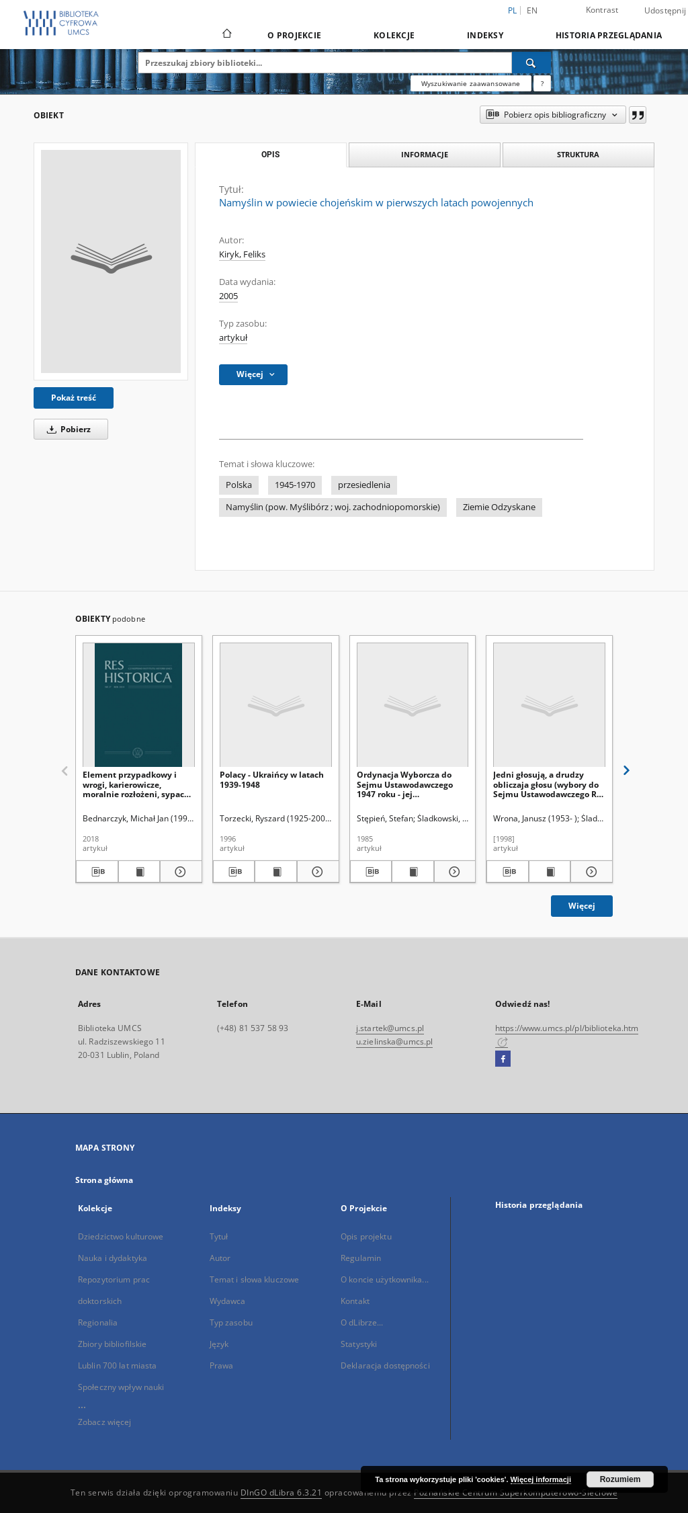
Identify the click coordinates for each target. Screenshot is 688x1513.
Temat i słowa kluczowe (255, 1279)
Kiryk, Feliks (242, 254)
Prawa (222, 1365)
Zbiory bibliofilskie (112, 1344)
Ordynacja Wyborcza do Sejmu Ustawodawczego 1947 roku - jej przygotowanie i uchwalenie (405, 784)
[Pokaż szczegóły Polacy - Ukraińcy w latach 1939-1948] (316, 872)
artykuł (233, 337)
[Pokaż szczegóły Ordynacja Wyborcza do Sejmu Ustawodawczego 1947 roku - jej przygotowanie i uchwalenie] (453, 872)
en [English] (532, 10)
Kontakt (355, 1301)
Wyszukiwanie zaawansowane (471, 83)
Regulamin (361, 1258)
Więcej (581, 905)
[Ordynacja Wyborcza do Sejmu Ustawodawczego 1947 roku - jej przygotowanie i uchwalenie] (412, 705)
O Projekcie (294, 35)
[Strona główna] (226, 35)
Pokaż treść (73, 397)
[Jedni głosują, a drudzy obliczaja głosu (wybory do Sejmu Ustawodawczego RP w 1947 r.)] (549, 705)
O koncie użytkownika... (385, 1279)
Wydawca (228, 1301)
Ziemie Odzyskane (499, 507)
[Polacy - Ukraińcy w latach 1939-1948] (275, 705)
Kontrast (602, 9)
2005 (228, 296)
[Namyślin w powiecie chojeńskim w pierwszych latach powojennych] (111, 261)
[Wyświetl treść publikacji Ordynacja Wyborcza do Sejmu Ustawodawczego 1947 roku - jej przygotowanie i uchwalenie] (412, 872)
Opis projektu (366, 1236)
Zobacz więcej (105, 1422)
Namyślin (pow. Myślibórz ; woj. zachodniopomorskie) (333, 507)
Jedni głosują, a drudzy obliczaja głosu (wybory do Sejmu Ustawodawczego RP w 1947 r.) (547, 784)
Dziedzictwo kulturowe (121, 1236)
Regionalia (98, 1322)
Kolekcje (394, 35)
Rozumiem (620, 1479)
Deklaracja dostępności (385, 1365)
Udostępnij (665, 10)
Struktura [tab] (578, 154)
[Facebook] (503, 1059)
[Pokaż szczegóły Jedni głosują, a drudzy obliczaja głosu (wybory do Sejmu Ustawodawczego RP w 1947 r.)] (589, 872)
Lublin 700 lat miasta (117, 1365)
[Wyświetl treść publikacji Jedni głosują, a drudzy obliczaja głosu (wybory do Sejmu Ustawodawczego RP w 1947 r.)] (549, 872)
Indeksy (485, 35)
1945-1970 (295, 485)
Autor (220, 1258)
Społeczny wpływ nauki (121, 1387)
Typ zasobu (231, 1322)
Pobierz (66, 429)
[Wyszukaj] (531, 62)
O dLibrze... (362, 1322)
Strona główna (104, 1180)
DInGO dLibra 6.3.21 (281, 1492)
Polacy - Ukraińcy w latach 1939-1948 (272, 779)
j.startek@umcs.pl (390, 1028)
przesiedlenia (364, 485)
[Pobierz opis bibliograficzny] (97, 872)
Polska (239, 485)
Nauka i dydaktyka (112, 1258)
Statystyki (359, 1344)
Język (219, 1344)
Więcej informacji (541, 1479)
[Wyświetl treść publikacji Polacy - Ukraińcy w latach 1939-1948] (275, 872)
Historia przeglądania (609, 35)
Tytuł (219, 1236)
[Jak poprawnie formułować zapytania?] (542, 83)
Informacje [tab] (424, 154)
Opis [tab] (270, 154)
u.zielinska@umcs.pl (394, 1041)
